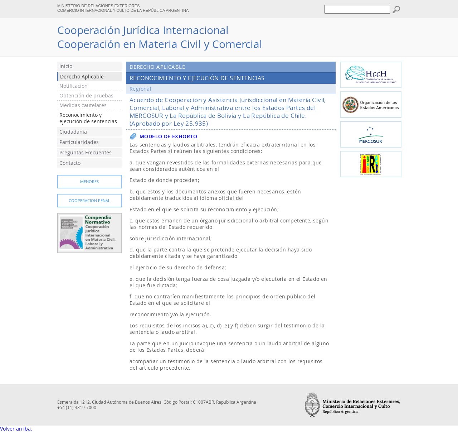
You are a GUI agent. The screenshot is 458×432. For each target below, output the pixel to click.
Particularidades (79, 142)
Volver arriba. (16, 429)
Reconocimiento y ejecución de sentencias (88, 118)
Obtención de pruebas (86, 95)
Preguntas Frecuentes (85, 152)
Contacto (70, 163)
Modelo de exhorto (168, 136)
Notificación (73, 86)
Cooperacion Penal (89, 200)
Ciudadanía (73, 132)
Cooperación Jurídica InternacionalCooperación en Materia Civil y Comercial (159, 37)
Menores (89, 181)
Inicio (65, 66)
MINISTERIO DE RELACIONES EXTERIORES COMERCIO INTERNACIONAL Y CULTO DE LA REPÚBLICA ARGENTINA (123, 8)
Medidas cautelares (83, 105)
